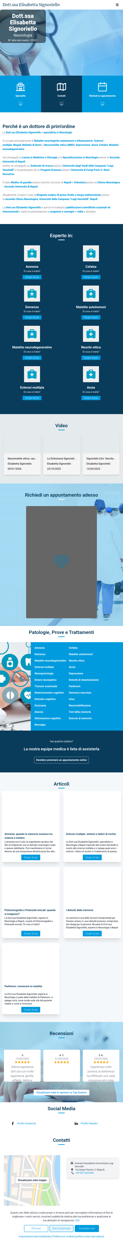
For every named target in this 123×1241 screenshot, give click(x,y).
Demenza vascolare (80, 692)
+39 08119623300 (84, 1173)
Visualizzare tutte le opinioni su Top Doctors (61, 1092)
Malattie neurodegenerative (50, 660)
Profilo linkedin (89, 1123)
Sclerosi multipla (44, 667)
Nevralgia (40, 724)
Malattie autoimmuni (81, 654)
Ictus (72, 699)
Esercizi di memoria (80, 718)
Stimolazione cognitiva (48, 718)
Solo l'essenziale (61, 1228)
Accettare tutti (87, 1228)
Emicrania (40, 705)
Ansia (72, 667)
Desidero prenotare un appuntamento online (61, 760)
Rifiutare (36, 1228)
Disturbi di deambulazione (84, 679)
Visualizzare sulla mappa (32, 1180)
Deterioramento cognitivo (49, 692)
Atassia (39, 711)
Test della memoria (80, 711)
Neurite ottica (77, 660)
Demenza (40, 654)
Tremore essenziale (46, 686)
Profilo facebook (26, 1123)
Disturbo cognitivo (45, 699)
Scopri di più (32, 277)
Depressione (76, 673)
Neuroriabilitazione (80, 705)
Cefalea (73, 647)
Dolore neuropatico (46, 679)
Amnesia (40, 647)
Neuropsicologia (44, 673)
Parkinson (75, 686)
